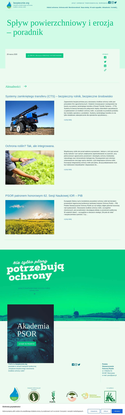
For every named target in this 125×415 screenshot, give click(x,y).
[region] (62, 409)
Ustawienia (94, 411)
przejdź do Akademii (26, 344)
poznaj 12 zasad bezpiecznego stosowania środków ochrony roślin (33, 291)
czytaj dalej (68, 120)
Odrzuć (106, 411)
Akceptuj (117, 411)
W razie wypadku (95, 7)
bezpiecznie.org (24, 5)
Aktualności (106, 7)
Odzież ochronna (52, 7)
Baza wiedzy (85, 7)
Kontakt (113, 7)
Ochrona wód (63, 7)
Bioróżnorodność (74, 7)
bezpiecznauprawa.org (91, 3)
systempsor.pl (80, 3)
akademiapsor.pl (103, 3)
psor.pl (74, 3)
